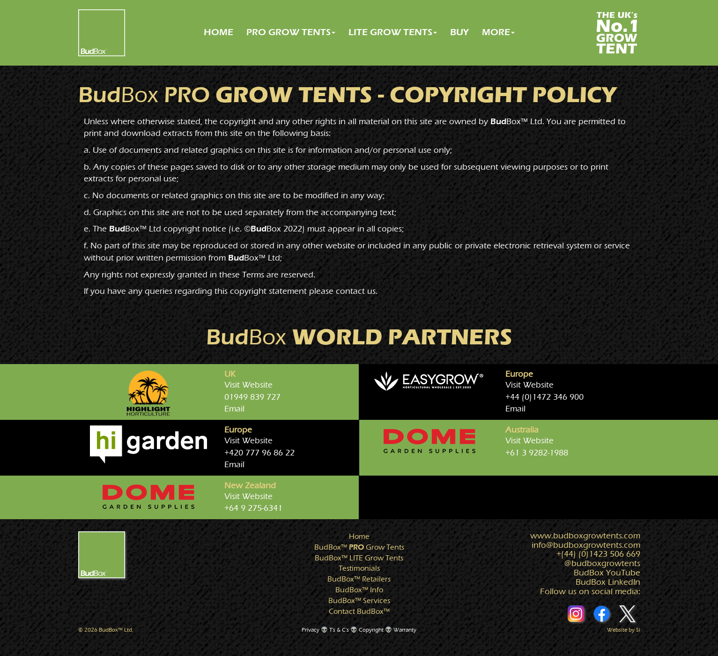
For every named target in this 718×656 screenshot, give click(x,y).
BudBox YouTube (607, 573)
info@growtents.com (586, 545)
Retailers (359, 579)
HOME (218, 32)
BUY (459, 32)
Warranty (404, 629)
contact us (356, 291)
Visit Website (248, 385)
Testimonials (359, 568)
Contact (359, 611)
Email (234, 409)
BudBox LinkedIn (608, 582)
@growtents (602, 563)
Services (359, 600)
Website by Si (623, 629)
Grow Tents (359, 547)
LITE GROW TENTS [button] (392, 32)
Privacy (310, 629)
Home (359, 536)
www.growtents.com (585, 536)
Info (359, 590)
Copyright (371, 629)
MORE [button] (498, 32)
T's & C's (339, 629)
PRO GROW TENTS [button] (290, 32)
